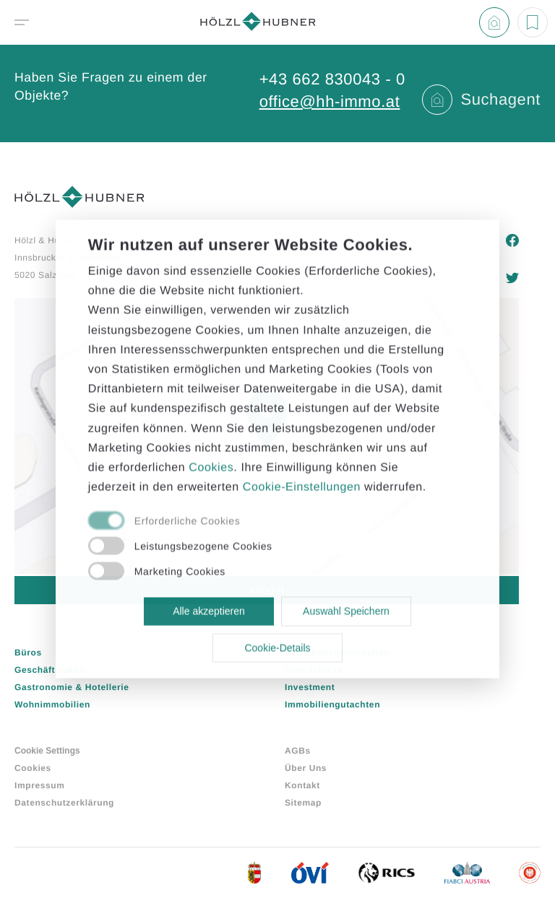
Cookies (32, 768)
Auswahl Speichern (346, 611)
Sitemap (303, 803)
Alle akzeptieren (209, 611)
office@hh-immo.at (329, 101)
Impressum (39, 785)
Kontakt (302, 785)
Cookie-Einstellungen (302, 487)
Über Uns (306, 768)
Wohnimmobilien (52, 704)
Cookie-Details (277, 647)
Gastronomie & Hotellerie (71, 687)
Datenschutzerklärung (64, 803)
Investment (310, 687)
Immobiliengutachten (332, 704)
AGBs (298, 751)
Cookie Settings (47, 751)
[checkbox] (261, 522)
